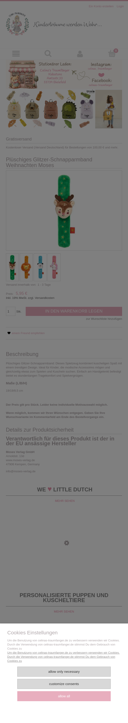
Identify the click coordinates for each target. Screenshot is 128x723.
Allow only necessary (64, 671)
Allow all (64, 696)
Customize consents (64, 684)
